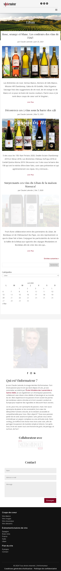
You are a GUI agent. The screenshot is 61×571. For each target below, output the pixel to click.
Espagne (5, 531)
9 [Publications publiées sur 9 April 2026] (27, 316)
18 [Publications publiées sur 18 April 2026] (44, 319)
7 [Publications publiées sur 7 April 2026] (11, 316)
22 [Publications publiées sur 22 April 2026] (20, 323)
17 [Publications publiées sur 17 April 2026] (36, 319)
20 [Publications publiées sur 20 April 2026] (3, 323)
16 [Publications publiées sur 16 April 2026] (28, 319)
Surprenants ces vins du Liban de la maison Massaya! (30, 184)
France (4, 536)
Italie (4, 539)
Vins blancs (6, 516)
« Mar (4, 328)
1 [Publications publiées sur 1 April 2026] (19, 313)
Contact (5, 552)
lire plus (30, 102)
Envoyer (50, 500)
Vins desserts (7, 523)
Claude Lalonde (26, 42)
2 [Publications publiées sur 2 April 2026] (27, 313)
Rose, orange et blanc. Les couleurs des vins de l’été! (30, 36)
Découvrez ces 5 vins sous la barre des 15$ (30, 110)
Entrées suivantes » (51, 283)
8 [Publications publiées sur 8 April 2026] (19, 316)
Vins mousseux (8, 521)
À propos (5, 549)
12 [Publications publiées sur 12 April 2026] (52, 316)
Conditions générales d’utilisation (18, 568)
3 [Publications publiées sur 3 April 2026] (35, 313)
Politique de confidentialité (45, 568)
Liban (4, 541)
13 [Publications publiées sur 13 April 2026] (3, 319)
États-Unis (6, 534)
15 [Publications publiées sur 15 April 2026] (20, 319)
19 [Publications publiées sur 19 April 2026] (52, 319)
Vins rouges (6, 518)
